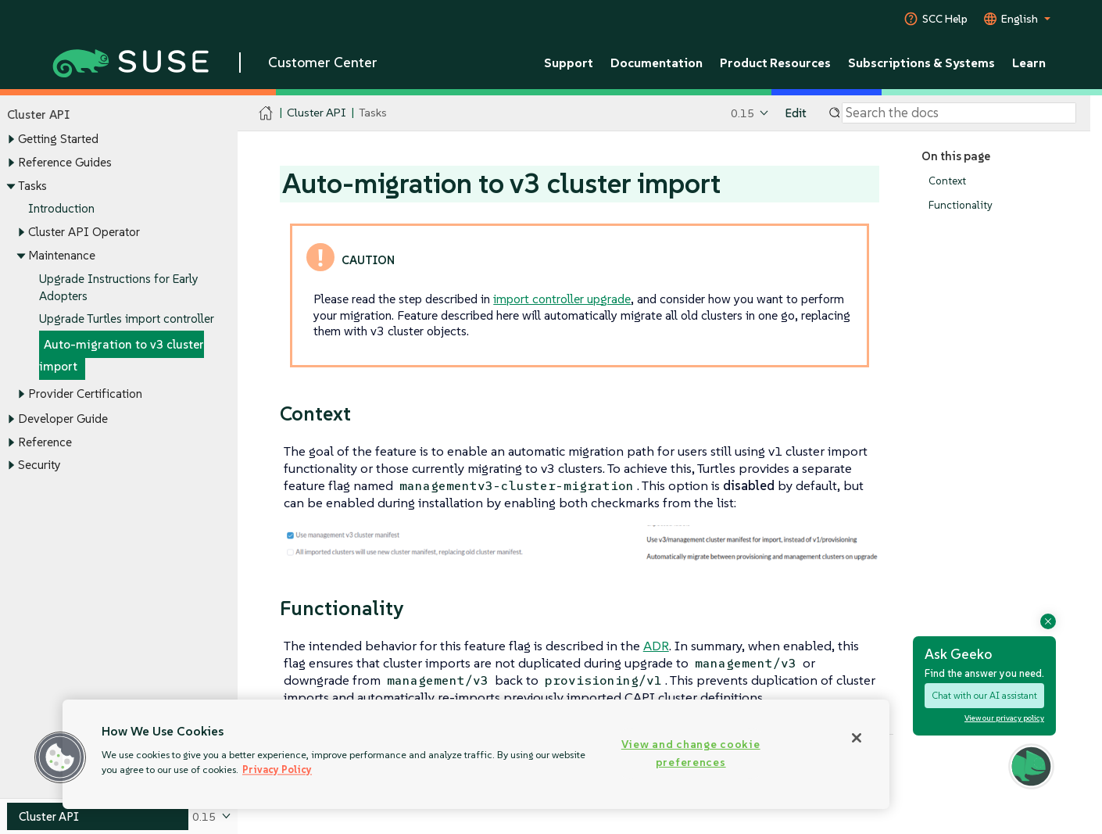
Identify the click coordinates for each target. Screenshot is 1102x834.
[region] (476, 754)
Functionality (960, 205)
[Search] (959, 113)
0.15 (742, 113)
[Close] (856, 738)
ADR (656, 645)
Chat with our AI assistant (984, 695)
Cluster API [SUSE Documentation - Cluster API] (316, 113)
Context (947, 181)
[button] (60, 757)
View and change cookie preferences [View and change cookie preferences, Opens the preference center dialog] (690, 753)
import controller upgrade (562, 298)
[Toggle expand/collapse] (11, 140)
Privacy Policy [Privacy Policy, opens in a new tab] (277, 769)
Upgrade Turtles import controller (126, 319)
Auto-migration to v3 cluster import (121, 355)
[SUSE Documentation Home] (266, 114)
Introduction (61, 209)
